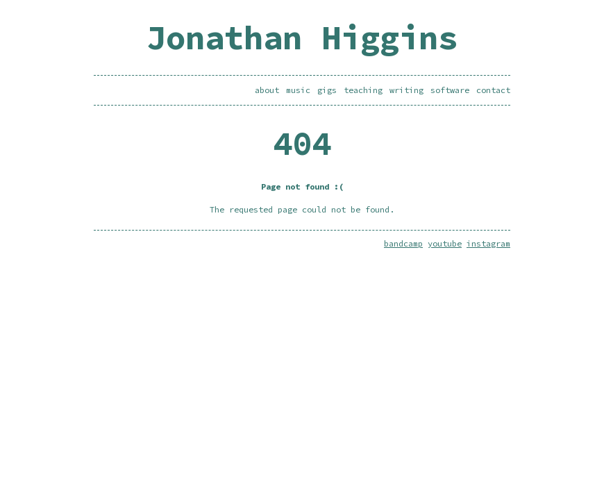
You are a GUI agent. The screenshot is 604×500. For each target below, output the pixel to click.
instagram (488, 243)
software (449, 90)
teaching (363, 90)
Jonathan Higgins (302, 37)
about (267, 90)
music (298, 90)
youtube (445, 243)
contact (493, 90)
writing (406, 90)
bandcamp (403, 243)
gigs (327, 90)
